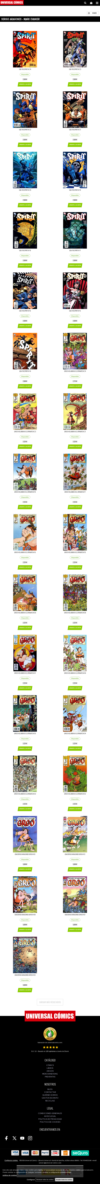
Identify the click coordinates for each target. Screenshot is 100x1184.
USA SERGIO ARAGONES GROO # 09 (25, 914)
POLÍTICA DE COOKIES (50, 1122)
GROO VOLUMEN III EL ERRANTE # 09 (25, 613)
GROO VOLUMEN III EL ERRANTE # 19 (25, 492)
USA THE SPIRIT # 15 (75, 311)
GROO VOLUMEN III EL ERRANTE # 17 (75, 492)
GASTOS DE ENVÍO (50, 1098)
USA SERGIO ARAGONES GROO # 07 (75, 914)
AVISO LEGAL (50, 1116)
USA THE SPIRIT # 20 (25, 190)
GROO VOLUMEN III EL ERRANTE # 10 (75, 552)
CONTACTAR (50, 1092)
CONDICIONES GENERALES (50, 1113)
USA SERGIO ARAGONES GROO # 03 (25, 975)
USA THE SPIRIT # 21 (75, 129)
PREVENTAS (50, 1077)
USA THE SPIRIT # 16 (25, 311)
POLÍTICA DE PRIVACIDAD (50, 1119)
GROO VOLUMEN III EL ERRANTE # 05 (25, 733)
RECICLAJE (50, 1101)
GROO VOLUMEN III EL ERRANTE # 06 (75, 673)
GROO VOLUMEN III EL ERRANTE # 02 (75, 794)
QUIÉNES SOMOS (50, 1095)
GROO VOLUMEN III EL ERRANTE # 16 (25, 552)
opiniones (51, 1051)
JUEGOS (50, 1071)
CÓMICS (50, 1065)
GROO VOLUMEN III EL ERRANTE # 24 (75, 371)
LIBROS (50, 1068)
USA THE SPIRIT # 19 (75, 190)
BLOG (50, 1089)
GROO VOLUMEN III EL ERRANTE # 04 (75, 733)
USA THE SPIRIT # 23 (75, 69)
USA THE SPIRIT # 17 (75, 250)
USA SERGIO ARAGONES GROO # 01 (25, 854)
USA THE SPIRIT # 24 (25, 69)
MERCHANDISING (50, 1074)
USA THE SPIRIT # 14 (25, 371)
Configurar (31, 1180)
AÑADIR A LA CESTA (25, 84)
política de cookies (10, 1175)
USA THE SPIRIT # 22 (25, 129)
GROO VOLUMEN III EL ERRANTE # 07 (25, 673)
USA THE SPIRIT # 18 (25, 250)
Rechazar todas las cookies (45, 1179)
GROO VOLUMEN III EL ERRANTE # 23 (25, 431)
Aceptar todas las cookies (64, 1179)
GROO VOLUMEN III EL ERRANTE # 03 (25, 794)
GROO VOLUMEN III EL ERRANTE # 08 (75, 613)
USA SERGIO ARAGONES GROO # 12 (75, 854)
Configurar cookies (11, 1160)
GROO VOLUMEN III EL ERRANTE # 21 (75, 431)
